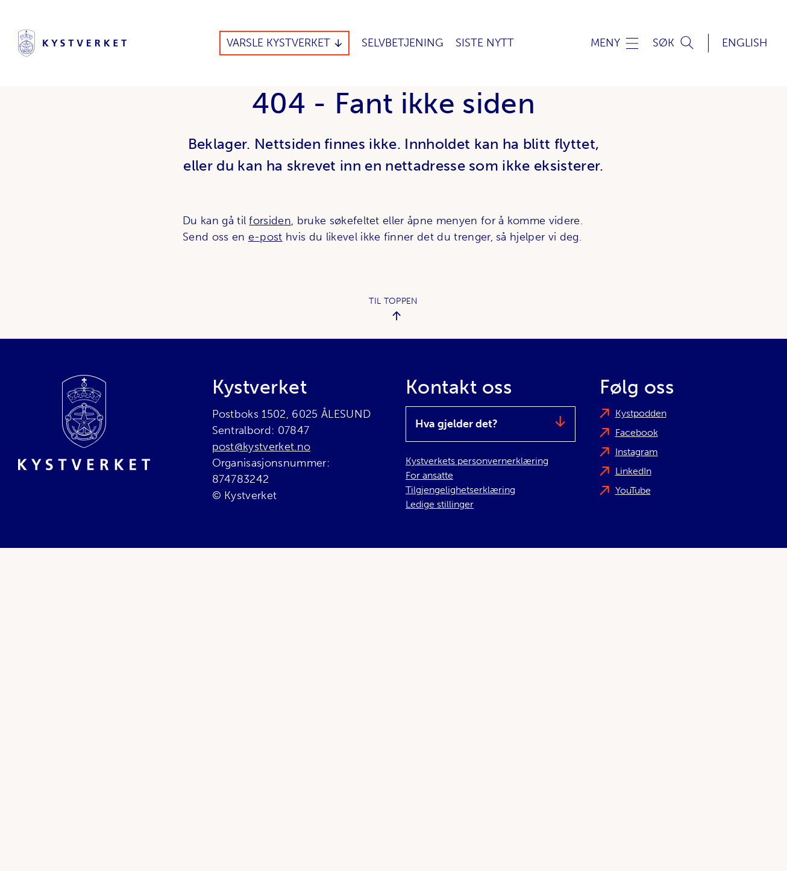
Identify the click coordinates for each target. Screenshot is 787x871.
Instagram (636, 452)
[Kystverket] (72, 43)
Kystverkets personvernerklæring (477, 461)
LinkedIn (633, 471)
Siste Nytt (485, 42)
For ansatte (429, 475)
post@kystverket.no (261, 446)
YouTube (633, 490)
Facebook (636, 432)
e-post (265, 237)
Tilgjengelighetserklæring (460, 489)
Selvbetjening (403, 42)
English (745, 42)
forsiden (270, 220)
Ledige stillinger (440, 504)
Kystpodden (640, 413)
